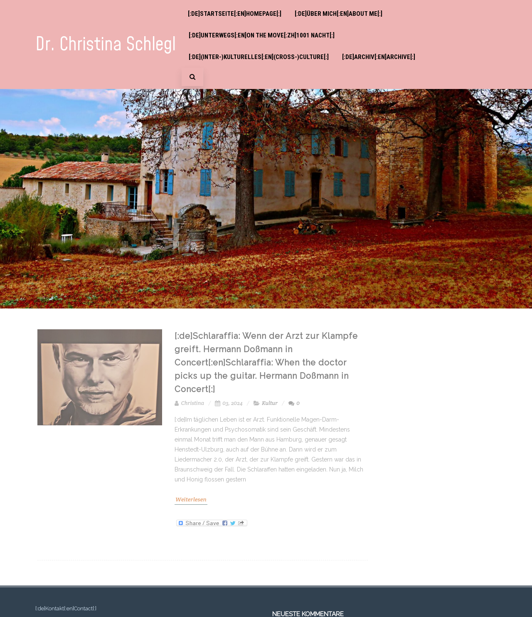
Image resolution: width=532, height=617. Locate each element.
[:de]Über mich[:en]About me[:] (338, 13)
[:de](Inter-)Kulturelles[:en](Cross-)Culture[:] (259, 57)
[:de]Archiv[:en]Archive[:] (378, 57)
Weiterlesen (191, 499)
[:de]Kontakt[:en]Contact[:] (65, 608)
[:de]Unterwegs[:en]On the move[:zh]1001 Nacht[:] (262, 35)
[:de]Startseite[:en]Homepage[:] (234, 13)
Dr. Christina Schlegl (105, 45)
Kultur (270, 403)
